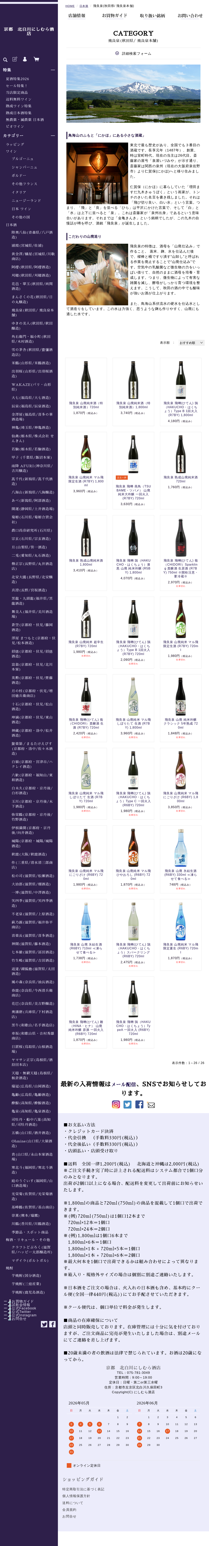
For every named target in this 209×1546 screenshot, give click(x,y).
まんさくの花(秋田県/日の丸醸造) (32, 299)
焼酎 (9, 1268)
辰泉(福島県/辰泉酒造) (31, 406)
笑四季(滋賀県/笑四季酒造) (32, 903)
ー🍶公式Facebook (18, 1308)
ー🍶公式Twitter (15, 1311)
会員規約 (69, 1510)
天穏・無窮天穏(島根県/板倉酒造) (32, 1076)
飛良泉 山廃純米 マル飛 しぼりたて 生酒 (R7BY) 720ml (86, 797)
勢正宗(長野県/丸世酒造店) (32, 566)
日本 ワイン (21, 209)
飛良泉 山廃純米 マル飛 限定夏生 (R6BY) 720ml (180, 948)
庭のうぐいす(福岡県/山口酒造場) (32, 1183)
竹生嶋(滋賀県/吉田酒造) (33, 960)
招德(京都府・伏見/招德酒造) (32, 654)
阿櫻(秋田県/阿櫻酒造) (31, 267)
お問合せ (69, 1516)
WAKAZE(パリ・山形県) (31, 387)
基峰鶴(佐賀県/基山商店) (33, 1207)
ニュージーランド (26, 200)
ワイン (11, 151)
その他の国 (21, 217)
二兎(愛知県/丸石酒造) (31, 555)
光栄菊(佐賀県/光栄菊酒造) (32, 1196)
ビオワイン (15, 126)
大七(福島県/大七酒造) (31, 398)
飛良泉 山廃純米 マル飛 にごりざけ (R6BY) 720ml (86, 874)
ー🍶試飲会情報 (15, 1305)
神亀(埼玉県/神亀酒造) (31, 427)
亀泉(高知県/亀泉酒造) (31, 1111)
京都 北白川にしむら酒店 (29, 31)
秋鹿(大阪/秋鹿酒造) (29, 854)
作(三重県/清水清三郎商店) (32, 865)
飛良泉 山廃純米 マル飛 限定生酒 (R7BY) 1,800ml (86, 481)
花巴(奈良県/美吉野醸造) (33, 1003)
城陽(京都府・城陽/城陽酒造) (32, 843)
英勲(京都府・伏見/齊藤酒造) (32, 680)
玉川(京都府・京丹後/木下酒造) (32, 804)
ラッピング (15, 144)
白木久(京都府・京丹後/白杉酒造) (32, 791)
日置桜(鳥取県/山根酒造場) (32, 1049)
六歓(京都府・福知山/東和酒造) (32, 777)
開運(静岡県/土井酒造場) (33, 509)
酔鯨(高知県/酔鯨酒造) (31, 1103)
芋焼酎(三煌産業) (27, 1284)
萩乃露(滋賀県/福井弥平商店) (32, 925)
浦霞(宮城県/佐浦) (28, 245)
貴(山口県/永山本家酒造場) (32, 1157)
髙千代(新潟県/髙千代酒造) (32, 481)
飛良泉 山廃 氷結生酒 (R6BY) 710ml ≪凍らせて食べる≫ (86, 948)
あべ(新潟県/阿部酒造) (31, 500)
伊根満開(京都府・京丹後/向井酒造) (31, 830)
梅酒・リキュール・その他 (28, 1240)
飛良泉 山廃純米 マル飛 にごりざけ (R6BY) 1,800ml (180, 797)
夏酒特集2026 (17, 79)
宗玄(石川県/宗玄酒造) (31, 539)
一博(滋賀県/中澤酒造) (31, 892)
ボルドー (19, 175)
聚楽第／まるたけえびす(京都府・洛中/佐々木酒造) (32, 748)
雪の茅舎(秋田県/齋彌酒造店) (32, 352)
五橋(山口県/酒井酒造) (31, 1133)
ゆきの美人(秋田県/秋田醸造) (32, 326)
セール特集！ (17, 86)
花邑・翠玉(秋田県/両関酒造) (32, 286)
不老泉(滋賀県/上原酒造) (33, 914)
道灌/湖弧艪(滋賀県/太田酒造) (33, 971)
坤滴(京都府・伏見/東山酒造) (32, 720)
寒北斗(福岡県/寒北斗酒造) (32, 1170)
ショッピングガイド (82, 1479)
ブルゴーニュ (23, 159)
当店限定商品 (17, 92)
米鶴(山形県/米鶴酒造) (31, 363)
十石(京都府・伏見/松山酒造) (32, 707)
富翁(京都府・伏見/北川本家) (32, 667)
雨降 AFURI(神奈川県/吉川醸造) (32, 468)
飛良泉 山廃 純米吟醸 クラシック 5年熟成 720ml (181, 723)
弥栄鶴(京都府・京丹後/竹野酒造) (32, 817)
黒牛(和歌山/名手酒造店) (33, 1025)
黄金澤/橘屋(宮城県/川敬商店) (33, 256)
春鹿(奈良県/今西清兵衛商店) (32, 993)
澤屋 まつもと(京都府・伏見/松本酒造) (34, 641)
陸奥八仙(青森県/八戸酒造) (32, 235)
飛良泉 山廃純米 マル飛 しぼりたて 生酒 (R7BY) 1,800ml (133, 723)
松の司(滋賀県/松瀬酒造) (33, 876)
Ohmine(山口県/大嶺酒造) (32, 1144)
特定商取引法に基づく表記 (83, 1489)
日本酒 (11, 225)
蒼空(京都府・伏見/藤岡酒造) (32, 627)
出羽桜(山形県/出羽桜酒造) (32, 374)
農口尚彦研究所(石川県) (32, 530)
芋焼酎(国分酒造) (27, 1275)
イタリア (19, 192)
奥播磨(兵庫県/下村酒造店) (32, 1014)
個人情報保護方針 (76, 1496)
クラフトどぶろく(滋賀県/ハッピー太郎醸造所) (32, 1250)
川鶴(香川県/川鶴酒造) (31, 1224)
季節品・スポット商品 (30, 1232)
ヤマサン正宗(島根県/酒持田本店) (32, 1062)
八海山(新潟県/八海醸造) (33, 492)
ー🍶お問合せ (13, 1318)
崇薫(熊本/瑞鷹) (26, 1215)
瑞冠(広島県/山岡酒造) (31, 1086)
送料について (72, 1503)
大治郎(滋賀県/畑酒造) (31, 884)
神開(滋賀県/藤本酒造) (31, 944)
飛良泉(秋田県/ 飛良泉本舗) (33, 313)
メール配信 (126, 1084)
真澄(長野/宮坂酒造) (29, 590)
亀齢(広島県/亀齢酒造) (31, 1095)
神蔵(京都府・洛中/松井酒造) (32, 733)
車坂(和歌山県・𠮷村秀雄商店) (33, 1036)
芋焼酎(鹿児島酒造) (28, 1292)
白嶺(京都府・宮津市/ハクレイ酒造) (32, 764)
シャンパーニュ (24, 167)
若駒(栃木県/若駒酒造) (31, 449)
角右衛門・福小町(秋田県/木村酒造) (31, 339)
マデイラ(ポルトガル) (30, 1260)
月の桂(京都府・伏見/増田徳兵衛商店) (32, 693)
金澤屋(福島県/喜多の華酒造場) (32, 417)
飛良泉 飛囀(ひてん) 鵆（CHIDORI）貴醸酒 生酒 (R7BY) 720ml (86, 723)
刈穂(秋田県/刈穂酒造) (31, 275)
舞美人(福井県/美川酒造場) (32, 614)
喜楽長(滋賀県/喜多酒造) (33, 935)
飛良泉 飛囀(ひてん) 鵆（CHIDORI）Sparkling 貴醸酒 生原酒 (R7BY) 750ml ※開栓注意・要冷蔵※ (180, 568)
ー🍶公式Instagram (18, 1315)
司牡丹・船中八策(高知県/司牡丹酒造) (31, 1122)
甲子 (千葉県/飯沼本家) (32, 457)
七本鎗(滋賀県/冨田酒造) (33, 952)
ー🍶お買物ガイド (17, 1301)
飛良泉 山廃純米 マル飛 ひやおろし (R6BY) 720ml (133, 874)
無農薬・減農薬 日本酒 (25, 120)
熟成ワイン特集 (19, 106)
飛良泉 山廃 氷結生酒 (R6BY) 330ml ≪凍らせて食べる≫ (180, 874)
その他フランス (24, 184)
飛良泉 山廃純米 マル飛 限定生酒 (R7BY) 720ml (180, 646)
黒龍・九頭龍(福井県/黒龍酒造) (32, 601)
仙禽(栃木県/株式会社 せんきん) (33, 438)
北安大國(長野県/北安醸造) (32, 579)
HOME (70, 6)
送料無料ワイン (19, 99)
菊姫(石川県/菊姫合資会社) (32, 520)
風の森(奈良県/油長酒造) (33, 982)
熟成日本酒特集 (19, 113)
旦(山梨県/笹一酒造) (29, 547)
